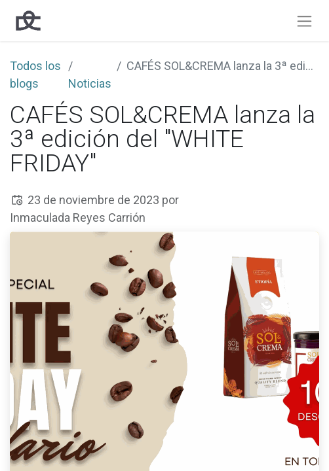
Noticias (89, 83)
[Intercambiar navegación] (304, 20)
